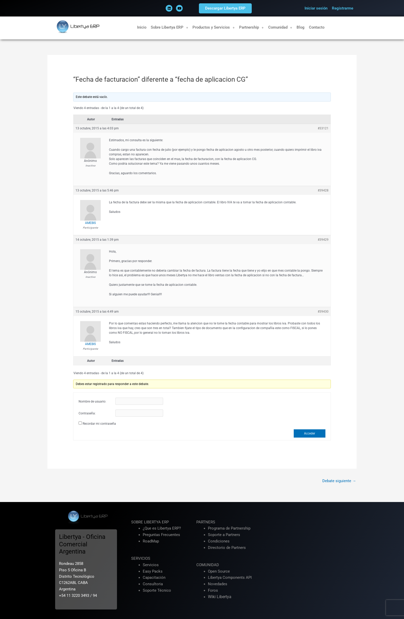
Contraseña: (87, 413)
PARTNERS (205, 522)
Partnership (251, 27)
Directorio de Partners (227, 547)
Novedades (217, 584)
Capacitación (154, 577)
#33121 (323, 128)
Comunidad (280, 27)
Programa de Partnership (229, 528)
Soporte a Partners (224, 535)
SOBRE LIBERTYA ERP (150, 522)
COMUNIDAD (207, 565)
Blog (301, 27)
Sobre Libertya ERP (169, 27)
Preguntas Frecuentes (161, 535)
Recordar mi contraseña (99, 423)
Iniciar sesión (316, 8)
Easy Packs (153, 571)
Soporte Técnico (157, 590)
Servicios (151, 565)
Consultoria (153, 584)
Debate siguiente (339, 481)
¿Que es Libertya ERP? (162, 528)
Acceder (309, 433)
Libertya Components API (230, 577)
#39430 (323, 311)
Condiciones (219, 541)
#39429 (323, 239)
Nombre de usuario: (92, 401)
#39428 (323, 190)
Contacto (316, 27)
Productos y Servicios (213, 27)
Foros (213, 590)
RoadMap (151, 541)
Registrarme (342, 8)
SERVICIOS (140, 558)
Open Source (219, 571)
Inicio (141, 27)
